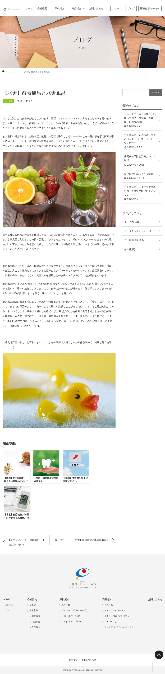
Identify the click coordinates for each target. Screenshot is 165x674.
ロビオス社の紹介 (72, 616)
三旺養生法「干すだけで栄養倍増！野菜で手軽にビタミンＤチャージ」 (140, 191)
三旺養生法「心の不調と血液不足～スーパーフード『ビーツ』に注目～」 (140, 139)
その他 (127, 249)
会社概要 (42, 8)
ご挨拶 (32, 605)
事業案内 (33, 610)
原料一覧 (66, 605)
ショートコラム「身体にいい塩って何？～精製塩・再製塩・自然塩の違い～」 (140, 118)
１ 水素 (8, 101)
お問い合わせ (96, 8)
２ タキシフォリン (135, 231)
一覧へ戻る (58, 540)
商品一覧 (108, 605)
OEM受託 (36, 627)
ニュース (117, 8)
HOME (6, 599)
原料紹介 (59, 8)
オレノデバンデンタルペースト (119, 627)
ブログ (131, 8)
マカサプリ (110, 621)
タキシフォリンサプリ (114, 610)
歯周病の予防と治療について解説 (140, 158)
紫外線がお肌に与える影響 (138, 173)
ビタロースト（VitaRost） (75, 610)
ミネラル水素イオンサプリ (116, 616)
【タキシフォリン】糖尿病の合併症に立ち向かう (26, 542)
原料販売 (36, 616)
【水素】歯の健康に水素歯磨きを (90, 539)
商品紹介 (76, 8)
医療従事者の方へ (150, 8)
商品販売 (36, 621)
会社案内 (32, 599)
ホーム (29, 8)
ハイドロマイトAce (71, 621)
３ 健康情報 (131, 240)
